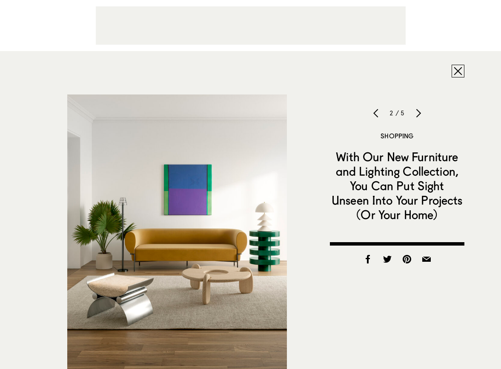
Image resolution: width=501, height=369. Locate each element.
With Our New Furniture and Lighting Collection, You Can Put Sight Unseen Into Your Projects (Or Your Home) (397, 185)
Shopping (397, 136)
